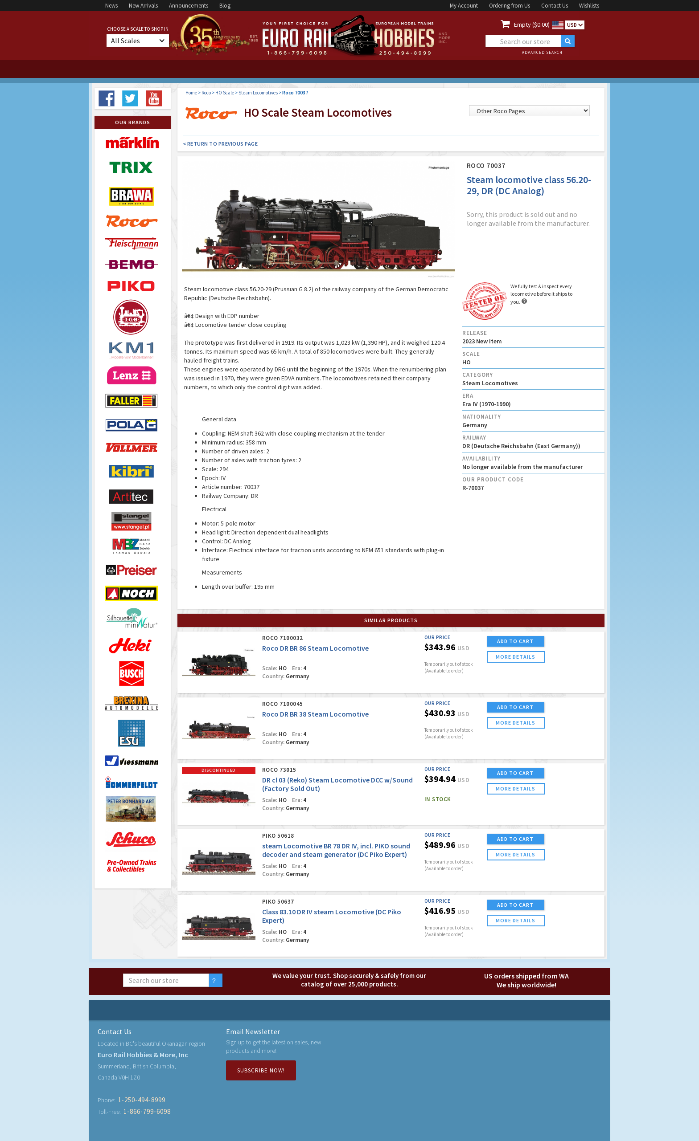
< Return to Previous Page (220, 143)
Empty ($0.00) (532, 24)
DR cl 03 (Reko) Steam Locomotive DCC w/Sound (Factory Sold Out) (337, 784)
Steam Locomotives (258, 93)
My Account (464, 5)
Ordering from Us (509, 5)
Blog (224, 5)
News (111, 5)
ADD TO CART (515, 641)
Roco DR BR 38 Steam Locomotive (315, 713)
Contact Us (554, 5)
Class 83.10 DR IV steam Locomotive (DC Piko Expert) (331, 916)
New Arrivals (143, 5)
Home (191, 93)
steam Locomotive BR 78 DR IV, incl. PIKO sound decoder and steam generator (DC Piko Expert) (336, 850)
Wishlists (589, 5)
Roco (206, 93)
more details (515, 656)
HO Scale (224, 93)
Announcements (188, 5)
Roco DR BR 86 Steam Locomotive (315, 648)
